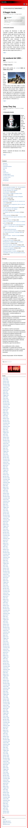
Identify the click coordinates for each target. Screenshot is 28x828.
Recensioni (5, 164)
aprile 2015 (5, 583)
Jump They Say (9, 107)
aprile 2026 (5, 378)
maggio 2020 (6, 488)
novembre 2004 (6, 778)
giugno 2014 (5, 599)
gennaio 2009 (6, 700)
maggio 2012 (6, 638)
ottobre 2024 (6, 406)
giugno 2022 (5, 449)
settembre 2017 (6, 538)
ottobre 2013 (6, 611)
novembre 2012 (6, 629)
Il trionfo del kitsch (7, 215)
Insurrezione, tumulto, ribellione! (10, 244)
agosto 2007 (5, 727)
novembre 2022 (6, 442)
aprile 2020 (5, 490)
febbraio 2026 (6, 381)
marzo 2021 (5, 473)
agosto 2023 (5, 428)
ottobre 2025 (6, 387)
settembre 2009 (6, 688)
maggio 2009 (6, 694)
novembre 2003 (6, 797)
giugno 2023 (5, 431)
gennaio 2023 (6, 438)
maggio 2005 (6, 769)
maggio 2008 (6, 713)
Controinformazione (7, 166)
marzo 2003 (5, 809)
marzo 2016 (5, 566)
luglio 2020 (5, 485)
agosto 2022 (5, 446)
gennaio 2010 (6, 681)
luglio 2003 (5, 803)
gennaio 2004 (6, 794)
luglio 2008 (5, 710)
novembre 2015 (6, 572)
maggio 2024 (6, 413)
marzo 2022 (5, 454)
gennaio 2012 (6, 644)
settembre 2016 (6, 557)
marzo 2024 (5, 417)
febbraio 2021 (6, 474)
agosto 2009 (5, 689)
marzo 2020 (5, 491)
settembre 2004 (6, 781)
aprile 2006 (5, 752)
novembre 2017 (6, 535)
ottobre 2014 (6, 593)
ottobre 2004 (6, 780)
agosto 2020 (5, 484)
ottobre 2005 (6, 761)
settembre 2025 (6, 389)
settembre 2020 (6, 482)
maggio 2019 (6, 507)
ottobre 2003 (6, 798)
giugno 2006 (5, 748)
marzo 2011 (5, 660)
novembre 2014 (6, 591)
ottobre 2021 (6, 462)
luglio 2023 (5, 429)
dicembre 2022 (6, 440)
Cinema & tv (17, 108)
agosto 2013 (5, 614)
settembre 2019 (6, 501)
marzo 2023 (5, 435)
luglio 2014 (5, 597)
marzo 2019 (5, 510)
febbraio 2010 (6, 680)
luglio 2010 (5, 672)
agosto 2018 (5, 521)
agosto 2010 (5, 671)
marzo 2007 (5, 734)
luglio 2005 (5, 766)
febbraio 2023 (6, 437)
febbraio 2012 (6, 643)
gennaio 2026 (6, 382)
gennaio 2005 (6, 775)
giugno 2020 (5, 487)
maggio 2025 (6, 395)
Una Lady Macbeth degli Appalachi (10, 207)
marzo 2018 (5, 529)
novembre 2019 (6, 498)
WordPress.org (6, 824)
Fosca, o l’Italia (6, 238)
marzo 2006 (5, 753)
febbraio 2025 (6, 399)
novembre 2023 (6, 423)
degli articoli (6, 821)
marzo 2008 (5, 716)
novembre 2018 (6, 516)
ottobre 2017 (6, 537)
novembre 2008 (6, 703)
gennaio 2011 (6, 663)
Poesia (4, 171)
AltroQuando (6, 180)
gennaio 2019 (6, 513)
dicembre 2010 (6, 664)
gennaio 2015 (6, 588)
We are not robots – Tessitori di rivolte (11, 235)
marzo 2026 (5, 379)
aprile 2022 (5, 452)
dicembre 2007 (6, 720)
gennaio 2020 (6, 495)
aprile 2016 (5, 565)
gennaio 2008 (6, 719)
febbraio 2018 (6, 530)
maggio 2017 (6, 544)
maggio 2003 (6, 806)
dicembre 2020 (6, 477)
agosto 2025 (5, 390)
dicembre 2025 (6, 384)
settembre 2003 (6, 800)
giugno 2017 (5, 543)
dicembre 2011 (6, 646)
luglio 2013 (5, 616)
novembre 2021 (6, 460)
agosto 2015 (5, 577)
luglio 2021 (5, 466)
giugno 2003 (5, 805)
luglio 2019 (5, 504)
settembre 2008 (6, 706)
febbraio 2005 (6, 773)
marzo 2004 (5, 791)
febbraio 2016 (6, 568)
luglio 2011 (5, 653)
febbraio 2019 (6, 512)
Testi (15, 62)
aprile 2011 (5, 658)
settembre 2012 (6, 632)
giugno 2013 (5, 618)
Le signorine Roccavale (8, 240)
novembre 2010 (6, 666)
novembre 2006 (6, 741)
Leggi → (5, 52)
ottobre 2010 (6, 667)
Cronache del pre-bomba (8, 175)
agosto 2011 (5, 652)
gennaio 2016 (6, 569)
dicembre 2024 (6, 403)
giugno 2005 (5, 767)
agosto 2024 (5, 409)
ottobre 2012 (6, 630)
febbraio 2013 (6, 624)
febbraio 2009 (6, 699)
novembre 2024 (6, 404)
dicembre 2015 (6, 571)
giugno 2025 (5, 393)
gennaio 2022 (6, 457)
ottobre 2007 (6, 724)
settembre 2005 (6, 763)
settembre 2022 (6, 445)
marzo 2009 (5, 697)
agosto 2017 (5, 540)
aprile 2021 (5, 471)
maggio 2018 (6, 526)
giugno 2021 (5, 468)
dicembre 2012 (6, 627)
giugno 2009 (5, 692)
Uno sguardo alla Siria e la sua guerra (11, 212)
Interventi (5, 163)
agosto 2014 (5, 596)
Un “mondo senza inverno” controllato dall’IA (12, 232)
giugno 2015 (5, 580)
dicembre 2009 (6, 683)
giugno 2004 (5, 786)
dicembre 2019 (6, 496)
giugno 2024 (5, 412)
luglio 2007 (5, 728)
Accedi (4, 819)
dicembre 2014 (6, 590)
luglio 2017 (5, 541)
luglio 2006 (5, 747)
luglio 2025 (5, 392)
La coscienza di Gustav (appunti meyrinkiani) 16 (13, 216)
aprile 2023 (5, 434)
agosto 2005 (5, 764)
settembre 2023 (6, 426)
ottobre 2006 (6, 742)
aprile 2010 (5, 677)
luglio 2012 (5, 635)
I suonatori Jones (6, 177)
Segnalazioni (6, 178)
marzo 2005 (5, 772)
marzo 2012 (5, 641)
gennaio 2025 (6, 401)
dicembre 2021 (6, 459)
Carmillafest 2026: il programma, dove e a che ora (14, 204)
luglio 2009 (5, 691)
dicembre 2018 (6, 515)
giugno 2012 (5, 636)
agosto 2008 (5, 708)
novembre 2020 (6, 479)
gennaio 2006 (6, 756)
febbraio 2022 (6, 456)
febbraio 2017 (6, 549)
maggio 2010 (6, 675)
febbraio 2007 (6, 736)
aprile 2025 (5, 396)
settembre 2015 (6, 576)
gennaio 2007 (6, 738)
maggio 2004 (6, 787)
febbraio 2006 (6, 755)
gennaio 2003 (6, 812)
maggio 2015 (6, 582)
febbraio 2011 (6, 661)
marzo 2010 (5, 678)
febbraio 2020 (6, 493)
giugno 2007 (5, 730)
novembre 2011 (6, 647)
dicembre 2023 (6, 421)
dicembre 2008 (6, 702)
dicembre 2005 (6, 758)
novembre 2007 (6, 722)
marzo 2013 (5, 622)
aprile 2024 (5, 415)
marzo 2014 (5, 604)
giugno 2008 (5, 711)
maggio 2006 (6, 750)
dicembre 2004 (6, 777)
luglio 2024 (5, 410)
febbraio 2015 (6, 586)
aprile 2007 (5, 733)
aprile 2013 (5, 621)
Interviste (5, 168)
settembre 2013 (6, 613)
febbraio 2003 (6, 811)
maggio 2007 (6, 731)
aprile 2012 (5, 639)
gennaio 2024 (6, 420)
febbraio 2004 (6, 792)
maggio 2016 (6, 563)
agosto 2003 (5, 801)
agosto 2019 (5, 502)
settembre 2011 (6, 650)
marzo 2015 (5, 585)
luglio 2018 (5, 523)
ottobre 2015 (6, 574)
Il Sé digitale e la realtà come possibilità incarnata (14, 252)
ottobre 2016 (6, 555)
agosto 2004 (5, 783)
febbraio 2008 (6, 717)
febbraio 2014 (6, 605)
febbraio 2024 (6, 418)
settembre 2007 (6, 725)
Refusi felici (5, 199)
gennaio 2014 (6, 607)
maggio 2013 (6, 619)
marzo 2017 (5, 547)
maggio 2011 (6, 657)
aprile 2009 (5, 696)
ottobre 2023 (6, 424)
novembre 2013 (6, 610)
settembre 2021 (6, 463)
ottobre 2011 (6, 649)
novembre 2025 (6, 385)
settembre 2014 (6, 594)
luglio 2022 (5, 448)
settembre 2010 (6, 669)
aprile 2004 (5, 789)
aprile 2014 (5, 602)
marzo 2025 (5, 398)
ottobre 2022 (6, 443)
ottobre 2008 (6, 705)
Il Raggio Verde (9, 12)
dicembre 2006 (6, 739)
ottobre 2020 (6, 480)
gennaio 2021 (6, 476)
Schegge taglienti (18, 14)
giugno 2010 (5, 674)
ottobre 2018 (6, 518)
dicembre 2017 (6, 533)
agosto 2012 (5, 633)
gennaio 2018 (6, 532)
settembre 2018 (6, 519)
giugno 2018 (5, 524)
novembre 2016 (6, 554)
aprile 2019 (5, 509)
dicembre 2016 (6, 552)
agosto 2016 (5, 558)
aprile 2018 (5, 527)
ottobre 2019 (6, 499)
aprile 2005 (5, 770)
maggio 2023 (6, 432)
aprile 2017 (5, 546)
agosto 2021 (5, 465)
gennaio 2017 (6, 551)
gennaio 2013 (6, 625)
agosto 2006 (5, 745)
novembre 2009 (6, 685)
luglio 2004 (5, 784)
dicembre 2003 (6, 795)
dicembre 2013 (6, 608)
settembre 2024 (6, 407)
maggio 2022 (6, 451)
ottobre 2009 (6, 686)
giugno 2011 (5, 655)
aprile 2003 (5, 808)
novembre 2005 (6, 759)
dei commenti (7, 822)
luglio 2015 (5, 579)
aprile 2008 (5, 714)
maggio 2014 (6, 600)
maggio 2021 (6, 470)
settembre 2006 (6, 744)
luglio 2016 (5, 560)
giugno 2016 (5, 562)
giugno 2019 (5, 505)
